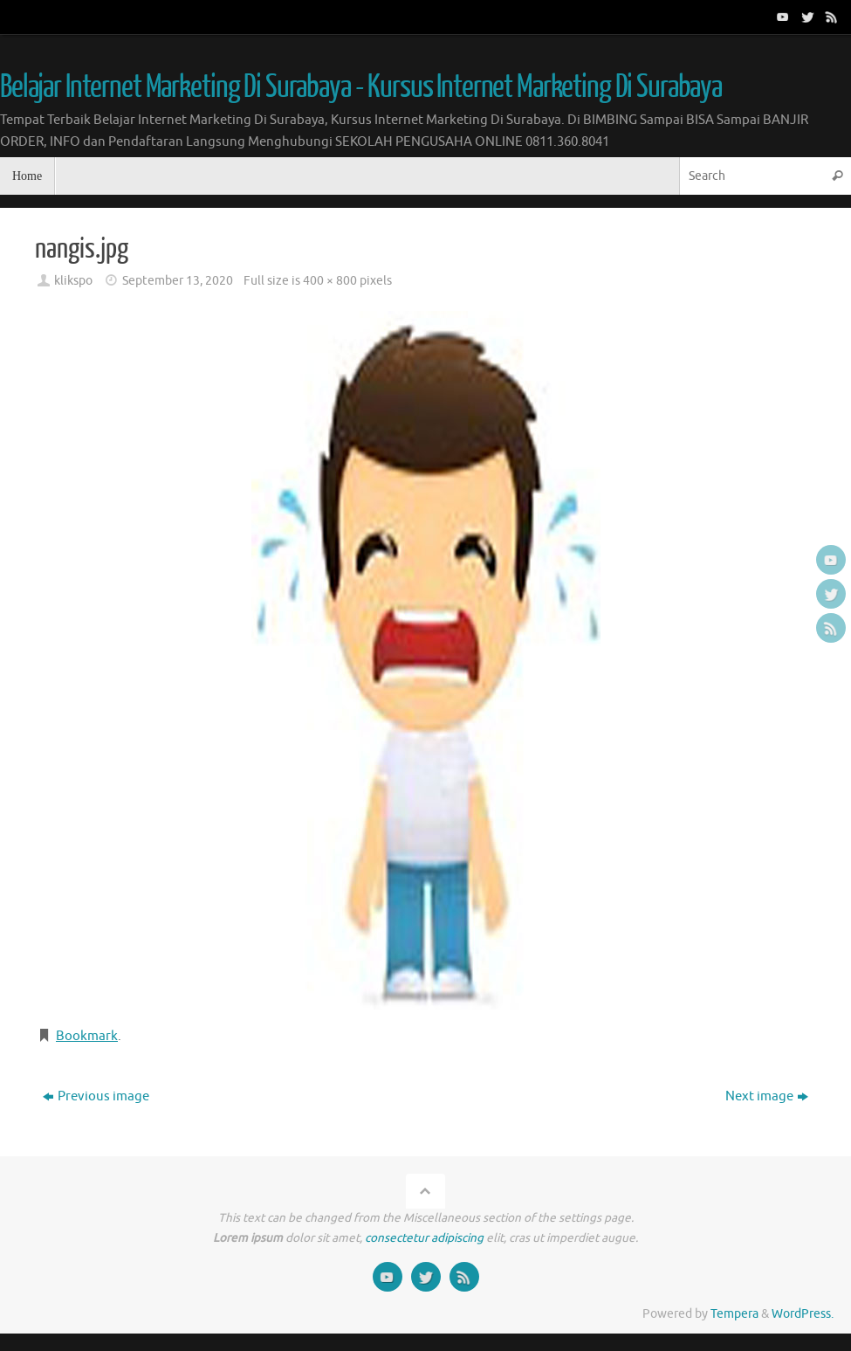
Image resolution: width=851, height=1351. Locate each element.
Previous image (96, 1096)
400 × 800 (330, 280)
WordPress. (803, 1313)
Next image (766, 1096)
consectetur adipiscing (424, 1237)
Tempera (734, 1313)
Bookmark (87, 1036)
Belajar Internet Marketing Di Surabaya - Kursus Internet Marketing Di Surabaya (361, 87)
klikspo (73, 280)
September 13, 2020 (177, 280)
